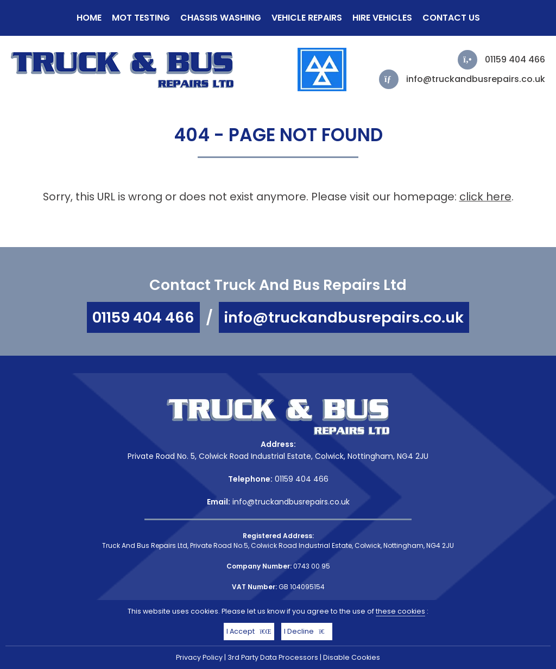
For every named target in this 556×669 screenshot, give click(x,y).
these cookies (400, 611)
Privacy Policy (199, 657)
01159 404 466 (515, 59)
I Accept (248, 631)
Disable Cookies (351, 657)
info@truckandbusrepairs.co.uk (475, 79)
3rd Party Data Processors (273, 657)
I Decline (307, 631)
